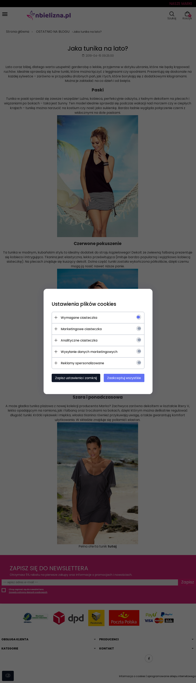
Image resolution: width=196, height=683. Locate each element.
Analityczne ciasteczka (79, 340)
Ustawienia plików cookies (83, 304)
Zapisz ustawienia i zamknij (76, 378)
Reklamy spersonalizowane (82, 363)
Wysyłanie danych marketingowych (89, 351)
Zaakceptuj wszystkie (124, 378)
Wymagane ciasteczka (79, 317)
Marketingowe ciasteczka (81, 329)
